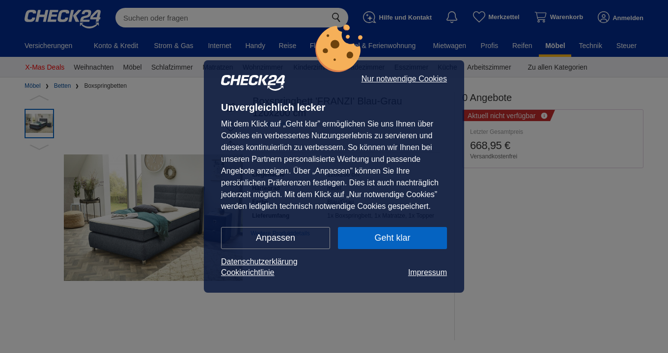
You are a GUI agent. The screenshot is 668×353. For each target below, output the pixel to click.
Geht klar (392, 238)
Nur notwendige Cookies (404, 79)
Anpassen (275, 238)
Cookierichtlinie (248, 272)
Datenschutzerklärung (259, 261)
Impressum (427, 272)
